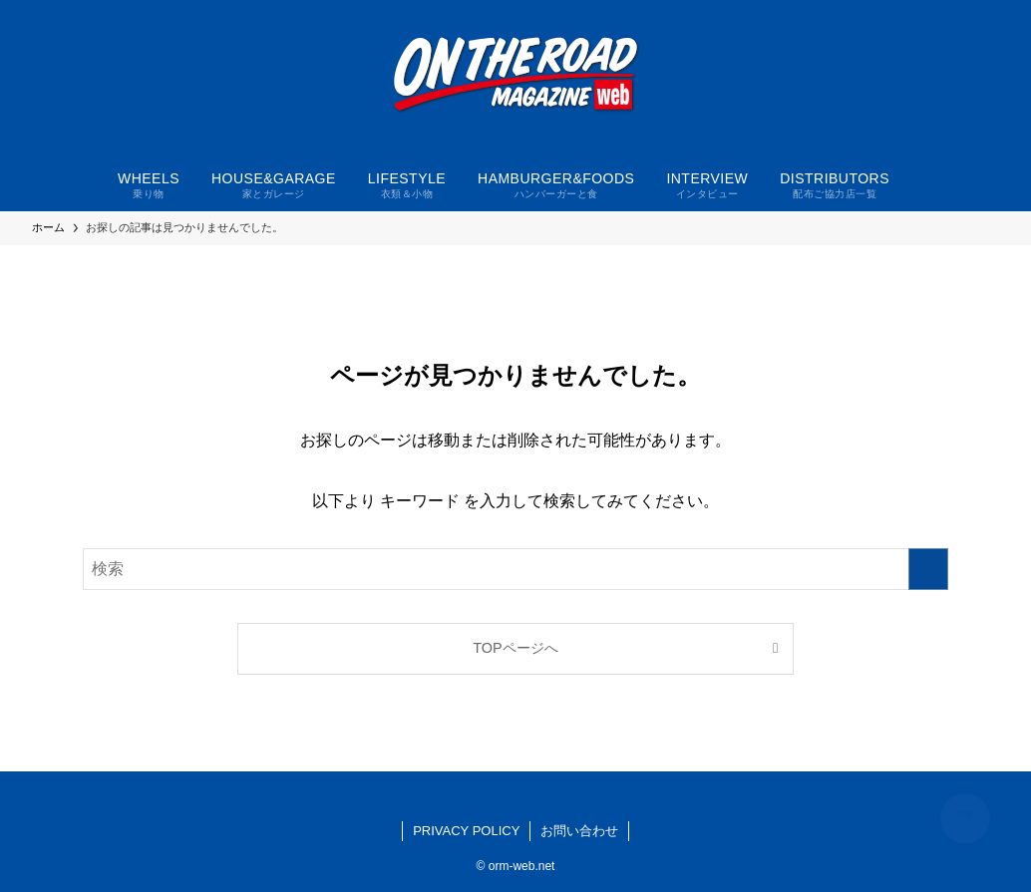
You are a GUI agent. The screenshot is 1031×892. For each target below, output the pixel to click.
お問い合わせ (579, 830)
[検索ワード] (515, 569)
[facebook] (492, 796)
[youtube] (539, 796)
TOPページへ (515, 648)
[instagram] (515, 796)
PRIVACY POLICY (466, 830)
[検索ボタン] (917, 183)
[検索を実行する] (928, 569)
